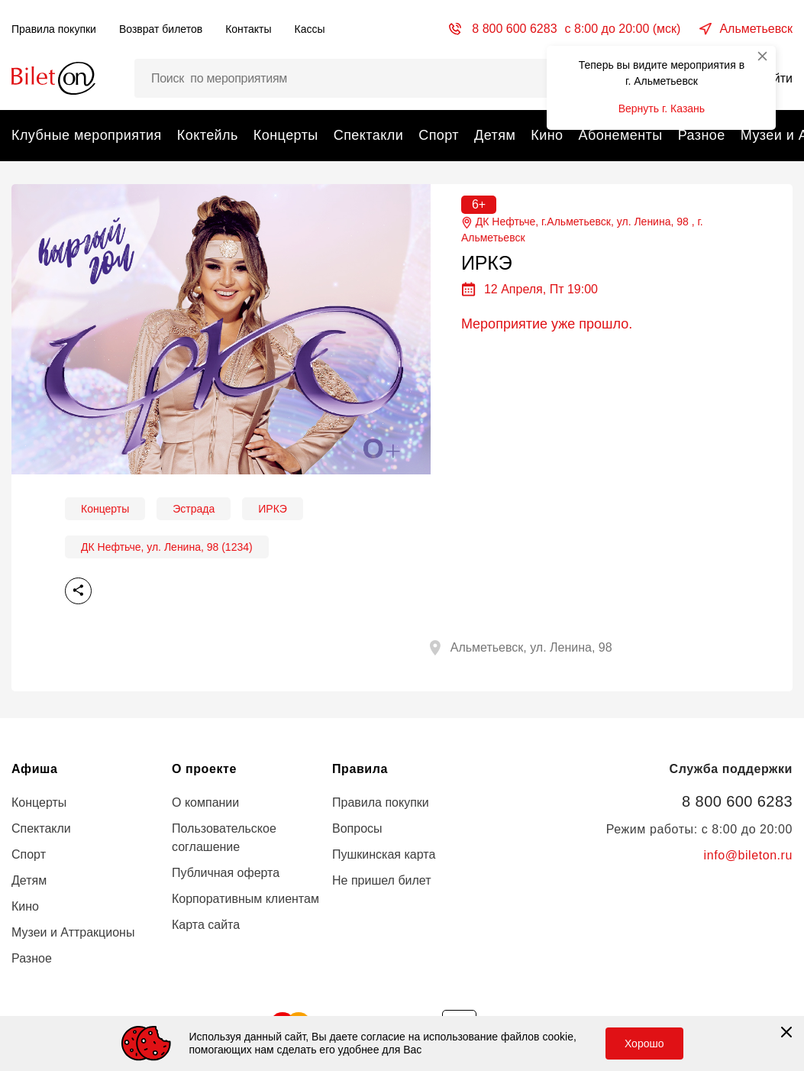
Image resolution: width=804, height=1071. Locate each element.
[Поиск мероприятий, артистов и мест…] (360, 78)
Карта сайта (206, 924)
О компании (205, 802)
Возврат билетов (160, 29)
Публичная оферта (225, 872)
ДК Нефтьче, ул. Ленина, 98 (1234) (167, 547)
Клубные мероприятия (86, 135)
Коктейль (207, 135)
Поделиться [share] (78, 591)
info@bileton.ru (748, 855)
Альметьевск (756, 28)
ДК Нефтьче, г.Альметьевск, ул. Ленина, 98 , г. (582, 230)
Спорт (438, 135)
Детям (494, 135)
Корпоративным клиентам (245, 898)
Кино (547, 135)
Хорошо (644, 1043)
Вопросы (357, 828)
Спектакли (368, 135)
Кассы (310, 29)
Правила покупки (53, 29)
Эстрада (194, 509)
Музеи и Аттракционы (72, 932)
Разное (701, 135)
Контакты (248, 29)
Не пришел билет (381, 880)
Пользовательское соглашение (224, 837)
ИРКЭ (272, 509)
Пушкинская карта (383, 854)
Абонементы (620, 135)
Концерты (285, 135)
